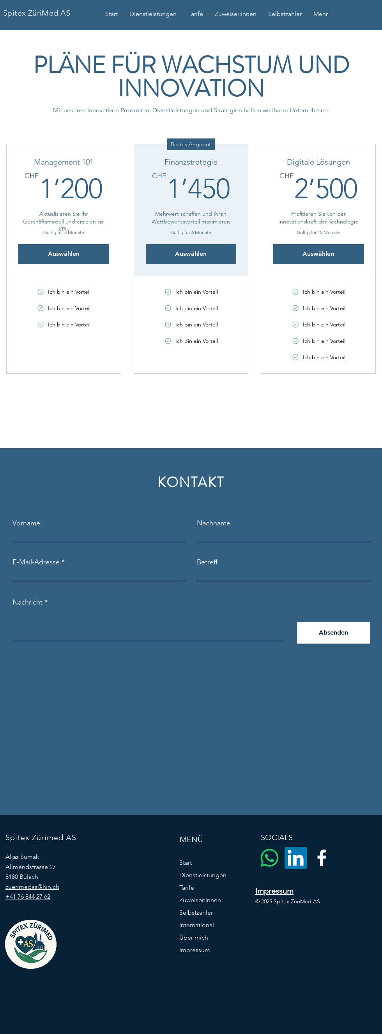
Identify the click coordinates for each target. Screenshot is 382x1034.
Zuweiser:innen (200, 900)
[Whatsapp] (269, 858)
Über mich (193, 937)
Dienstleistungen (202, 875)
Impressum (194, 950)
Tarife (186, 887)
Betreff (207, 562)
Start (185, 862)
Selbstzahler (196, 912)
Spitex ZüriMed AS (37, 13)
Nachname (213, 523)
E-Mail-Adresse (36, 562)
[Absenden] (333, 633)
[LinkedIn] (296, 858)
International (196, 925)
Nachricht (27, 602)
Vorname (26, 523)
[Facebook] (322, 858)
